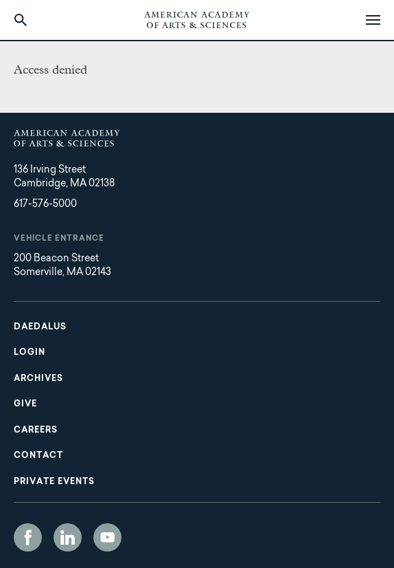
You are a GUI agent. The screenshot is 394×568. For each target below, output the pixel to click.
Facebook (28, 537)
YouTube (107, 537)
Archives (38, 379)
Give (25, 404)
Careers (36, 430)
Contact (38, 456)
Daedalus (40, 327)
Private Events (54, 482)
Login (29, 353)
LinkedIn (68, 537)
